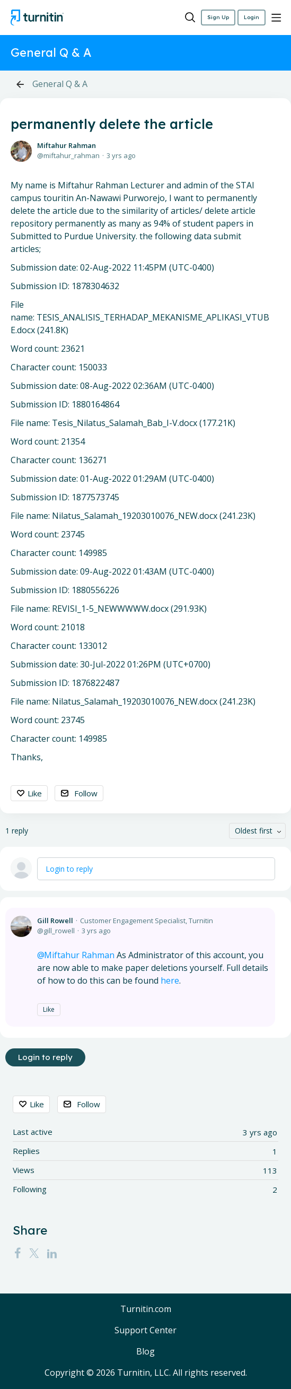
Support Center (145, 1330)
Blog (145, 1352)
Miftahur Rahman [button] (79, 955)
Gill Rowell (55, 920)
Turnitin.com (145, 1309)
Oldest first (253, 831)
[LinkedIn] (52, 1252)
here (170, 980)
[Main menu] (276, 17)
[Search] (190, 17)
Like (35, 793)
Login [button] (251, 17)
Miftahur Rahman (66, 145)
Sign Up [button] (218, 17)
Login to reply (69, 869)
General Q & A (59, 84)
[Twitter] (34, 1252)
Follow (86, 793)
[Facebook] (17, 1252)
